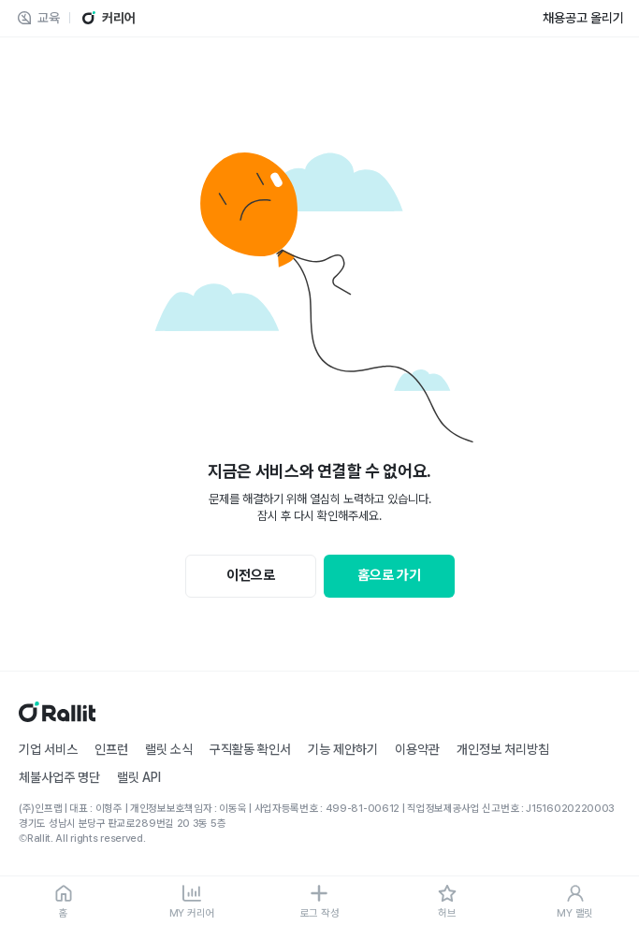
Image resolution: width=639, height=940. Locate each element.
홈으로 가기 (389, 575)
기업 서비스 (48, 749)
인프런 (111, 749)
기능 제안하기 (343, 749)
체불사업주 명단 (59, 777)
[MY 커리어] (192, 902)
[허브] (448, 902)
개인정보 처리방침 (503, 749)
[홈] (64, 902)
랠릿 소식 (169, 749)
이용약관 (417, 749)
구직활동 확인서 (250, 749)
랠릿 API (139, 777)
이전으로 (250, 575)
